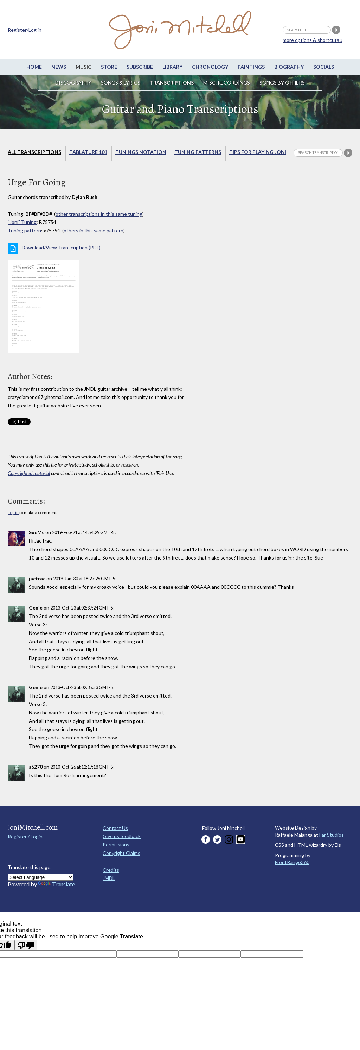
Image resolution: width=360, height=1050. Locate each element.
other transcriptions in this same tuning (99, 214)
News (58, 67)
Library (172, 67)
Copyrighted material (29, 473)
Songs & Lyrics (120, 83)
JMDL (109, 878)
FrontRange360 (292, 862)
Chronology (210, 67)
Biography (289, 67)
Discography (73, 83)
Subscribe (140, 67)
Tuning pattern (24, 230)
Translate (56, 884)
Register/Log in (24, 30)
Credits (111, 870)
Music (83, 67)
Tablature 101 (88, 152)
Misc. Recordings (227, 83)
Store (109, 67)
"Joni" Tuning (22, 222)
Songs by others (282, 83)
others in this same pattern (93, 230)
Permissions (116, 845)
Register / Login (25, 836)
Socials (323, 67)
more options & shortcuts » (312, 40)
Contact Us (115, 828)
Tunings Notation (140, 152)
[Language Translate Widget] (40, 877)
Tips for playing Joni (257, 152)
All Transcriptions (34, 152)
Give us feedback (122, 836)
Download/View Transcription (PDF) (61, 247)
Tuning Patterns (197, 152)
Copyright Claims (121, 853)
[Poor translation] (25, 945)
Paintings (251, 67)
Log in (13, 512)
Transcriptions (172, 83)
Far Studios (331, 835)
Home (34, 67)
